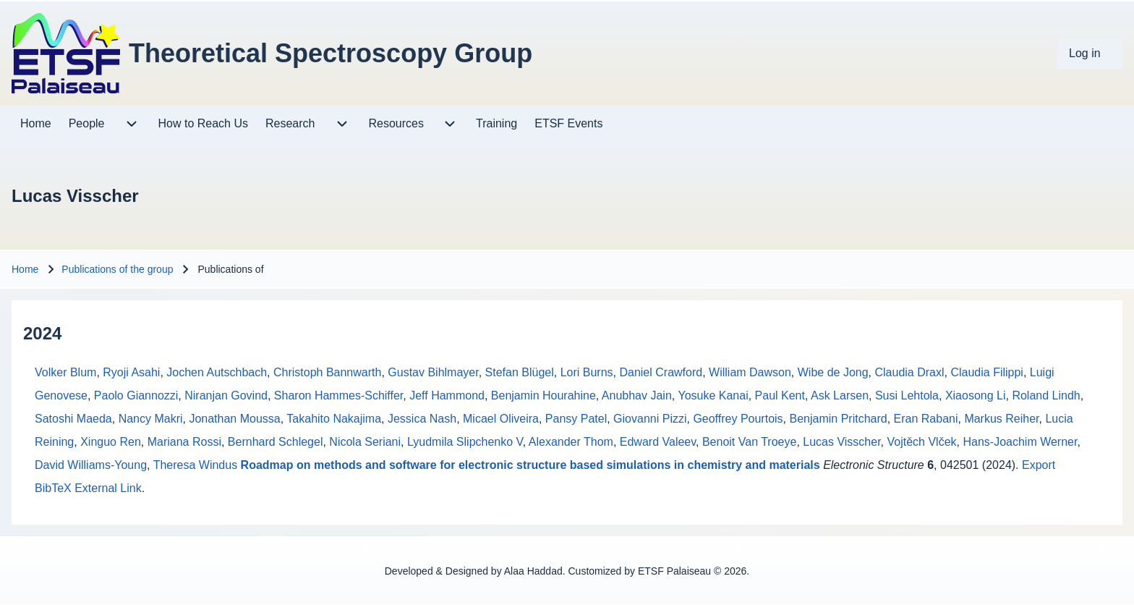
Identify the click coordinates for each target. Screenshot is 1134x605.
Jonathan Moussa (234, 418)
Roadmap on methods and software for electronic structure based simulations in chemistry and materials (530, 465)
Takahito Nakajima (333, 418)
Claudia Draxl (909, 372)
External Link (108, 488)
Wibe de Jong (833, 372)
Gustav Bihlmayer (433, 372)
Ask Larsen (840, 395)
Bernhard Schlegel (275, 442)
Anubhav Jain (637, 395)
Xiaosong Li (975, 395)
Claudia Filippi (986, 372)
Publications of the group (117, 269)
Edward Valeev (658, 442)
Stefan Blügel (519, 372)
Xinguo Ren (110, 442)
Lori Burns (586, 372)
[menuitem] (1089, 53)
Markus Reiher (1001, 418)
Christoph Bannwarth (327, 372)
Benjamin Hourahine (543, 395)
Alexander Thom (571, 442)
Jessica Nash (422, 418)
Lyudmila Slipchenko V (465, 442)
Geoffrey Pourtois (738, 418)
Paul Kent (780, 395)
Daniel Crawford (660, 372)
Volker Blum (65, 372)
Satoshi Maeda (73, 418)
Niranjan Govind (226, 395)
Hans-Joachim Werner (1020, 442)
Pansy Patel (576, 418)
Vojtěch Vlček (922, 442)
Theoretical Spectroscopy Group (330, 53)
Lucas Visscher (841, 442)
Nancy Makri (151, 418)
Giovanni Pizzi (649, 418)
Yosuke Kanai (713, 395)
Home (25, 269)
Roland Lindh (1046, 395)
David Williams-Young (91, 465)
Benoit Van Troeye (749, 442)
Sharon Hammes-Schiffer (338, 395)
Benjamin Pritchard (838, 418)
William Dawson (750, 372)
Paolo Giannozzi (136, 395)
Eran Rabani (926, 418)
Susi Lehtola (907, 395)
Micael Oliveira (501, 418)
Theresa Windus (195, 465)
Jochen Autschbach (216, 372)
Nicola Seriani (365, 442)
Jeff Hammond (447, 395)
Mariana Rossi (184, 442)
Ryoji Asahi (131, 372)
